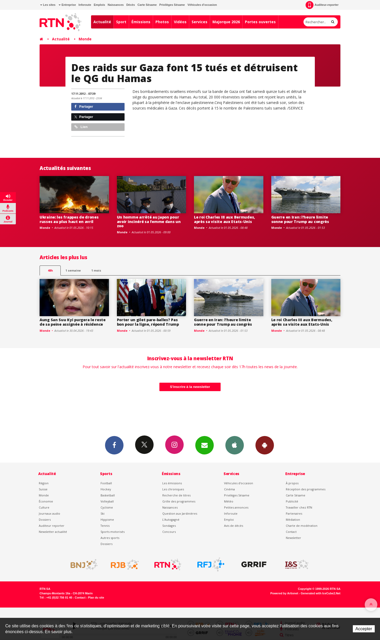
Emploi (229, 519)
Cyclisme (107, 507)
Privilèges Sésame (172, 4)
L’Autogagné (170, 519)
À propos (292, 483)
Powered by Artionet (284, 593)
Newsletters (204, 445)
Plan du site (96, 597)
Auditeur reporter (51, 525)
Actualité (102, 21)
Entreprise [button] (67, 4)
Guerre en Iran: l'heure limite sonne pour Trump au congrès (300, 219)
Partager (83, 106)
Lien (81, 127)
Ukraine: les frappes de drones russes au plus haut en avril (69, 219)
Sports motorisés (113, 531)
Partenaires (294, 513)
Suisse (43, 489)
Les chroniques (173, 489)
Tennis (105, 525)
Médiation (293, 519)
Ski (102, 513)
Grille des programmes (178, 501)
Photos (162, 21)
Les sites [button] (47, 4)
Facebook (114, 445)
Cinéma (229, 489)
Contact (291, 531)
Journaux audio (49, 513)
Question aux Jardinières (179, 513)
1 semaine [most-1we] (73, 270)
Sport (121, 21)
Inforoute (85, 4)
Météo (228, 501)
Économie (46, 501)
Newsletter (293, 537)
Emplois (99, 4)
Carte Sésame (147, 4)
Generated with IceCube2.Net (320, 593)
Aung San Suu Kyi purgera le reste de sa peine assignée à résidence (73, 322)
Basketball (108, 495)
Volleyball (107, 501)
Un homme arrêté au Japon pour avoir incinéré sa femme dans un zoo (149, 222)
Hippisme (107, 519)
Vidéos (180, 21)
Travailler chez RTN (299, 507)
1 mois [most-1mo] (96, 270)
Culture (44, 507)
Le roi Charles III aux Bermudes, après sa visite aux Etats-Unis (224, 219)
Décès (130, 4)
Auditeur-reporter (322, 5)
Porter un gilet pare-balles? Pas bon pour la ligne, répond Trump (148, 322)
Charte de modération (301, 525)
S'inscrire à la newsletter (190, 387)
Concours (169, 531)
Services (199, 21)
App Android (264, 445)
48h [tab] (50, 270)
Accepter (363, 629)
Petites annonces (236, 507)
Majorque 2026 (226, 21)
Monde (85, 38)
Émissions (140, 21)
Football (106, 483)
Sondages (169, 525)
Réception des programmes (305, 489)
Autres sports (110, 537)
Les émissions (172, 483)
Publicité (292, 501)
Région (44, 483)
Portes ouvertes (260, 21)
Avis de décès (233, 525)
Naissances (116, 4)
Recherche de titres (176, 495)
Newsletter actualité (53, 531)
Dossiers (45, 519)
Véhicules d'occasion (202, 4)
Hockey (106, 489)
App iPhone (234, 445)
